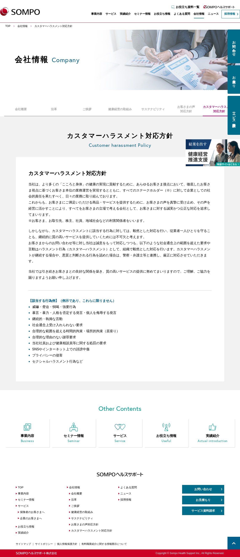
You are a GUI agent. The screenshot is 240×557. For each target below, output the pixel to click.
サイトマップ (23, 543)
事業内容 (94, 14)
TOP (21, 487)
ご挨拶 (87, 109)
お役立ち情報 (160, 14)
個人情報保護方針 (67, 543)
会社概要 (21, 109)
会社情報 (196, 14)
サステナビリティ (153, 109)
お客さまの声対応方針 (186, 109)
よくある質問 (180, 14)
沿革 (54, 109)
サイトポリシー (44, 543)
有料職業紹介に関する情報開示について (104, 543)
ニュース (211, 14)
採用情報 (227, 14)
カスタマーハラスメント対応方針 (219, 109)
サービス (108, 14)
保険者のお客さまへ (32, 512)
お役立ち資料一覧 (185, 5)
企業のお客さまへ (31, 518)
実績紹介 (123, 14)
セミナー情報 (140, 14)
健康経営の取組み (120, 109)
